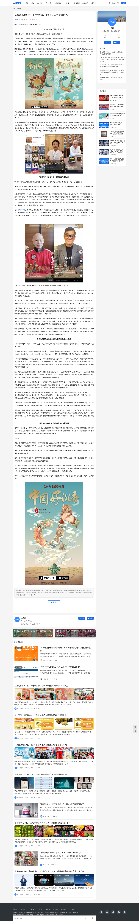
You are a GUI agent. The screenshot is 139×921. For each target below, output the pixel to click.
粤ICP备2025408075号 (51, 912)
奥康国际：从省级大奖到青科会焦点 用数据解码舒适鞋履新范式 (117, 106)
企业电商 (34, 19)
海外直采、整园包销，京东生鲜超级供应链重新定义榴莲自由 (40, 715)
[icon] (101, 912)
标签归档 (63, 909)
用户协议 (31, 909)
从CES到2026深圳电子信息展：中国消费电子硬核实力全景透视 (117, 142)
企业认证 (47, 909)
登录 (113, 3)
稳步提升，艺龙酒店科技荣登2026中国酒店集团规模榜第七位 (40, 774)
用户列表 (71, 909)
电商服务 (67, 3)
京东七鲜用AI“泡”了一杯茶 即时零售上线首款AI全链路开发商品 (41, 686)
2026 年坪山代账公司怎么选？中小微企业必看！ (61, 667)
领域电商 (58, 3)
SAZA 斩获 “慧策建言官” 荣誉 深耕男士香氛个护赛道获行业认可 (117, 133)
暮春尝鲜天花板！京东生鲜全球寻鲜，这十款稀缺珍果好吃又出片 (42, 823)
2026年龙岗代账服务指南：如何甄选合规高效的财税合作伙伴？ (65, 649)
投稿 (124, 3)
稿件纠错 (55, 909)
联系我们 (23, 909)
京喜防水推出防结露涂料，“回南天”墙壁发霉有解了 (62, 804)
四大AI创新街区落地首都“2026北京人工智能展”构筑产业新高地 (117, 161)
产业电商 (48, 3)
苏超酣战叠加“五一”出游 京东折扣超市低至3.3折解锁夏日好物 (40, 745)
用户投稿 (39, 909)
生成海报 (18, 918)
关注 (82, 618)
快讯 (32, 3)
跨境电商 (77, 3)
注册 (118, 3)
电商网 (16, 19)
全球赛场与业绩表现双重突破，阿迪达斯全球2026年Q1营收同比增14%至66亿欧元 (112, 72)
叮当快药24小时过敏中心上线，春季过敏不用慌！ (61, 852)
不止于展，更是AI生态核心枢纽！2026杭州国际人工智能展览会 (117, 152)
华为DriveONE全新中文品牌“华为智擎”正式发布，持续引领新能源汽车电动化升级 (49, 871)
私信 (90, 618)
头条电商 (39, 3)
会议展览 (93, 3)
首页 (27, 3)
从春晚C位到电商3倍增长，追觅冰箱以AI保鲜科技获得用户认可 (117, 97)
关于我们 (15, 909)
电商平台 (22, 210)
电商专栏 (85, 3)
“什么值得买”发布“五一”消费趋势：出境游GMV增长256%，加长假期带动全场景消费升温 (112, 59)
